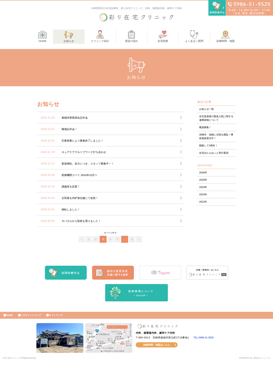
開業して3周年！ (208, 146)
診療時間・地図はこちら (156, 347)
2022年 (203, 202)
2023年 (203, 195)
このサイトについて (35, 317)
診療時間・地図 (225, 37)
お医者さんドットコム (259, 360)
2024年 (203, 188)
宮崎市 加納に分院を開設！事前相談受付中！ (216, 137)
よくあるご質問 (194, 37)
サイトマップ (64, 317)
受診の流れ (131, 37)
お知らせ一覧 (206, 110)
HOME (42, 37)
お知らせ (69, 37)
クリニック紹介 (100, 37)
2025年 (203, 180)
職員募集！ (205, 128)
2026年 (203, 173)
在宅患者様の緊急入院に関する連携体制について (216, 119)
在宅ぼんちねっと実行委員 (213, 153)
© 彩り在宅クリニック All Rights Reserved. (26, 360)
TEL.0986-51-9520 (205, 340)
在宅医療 (163, 37)
